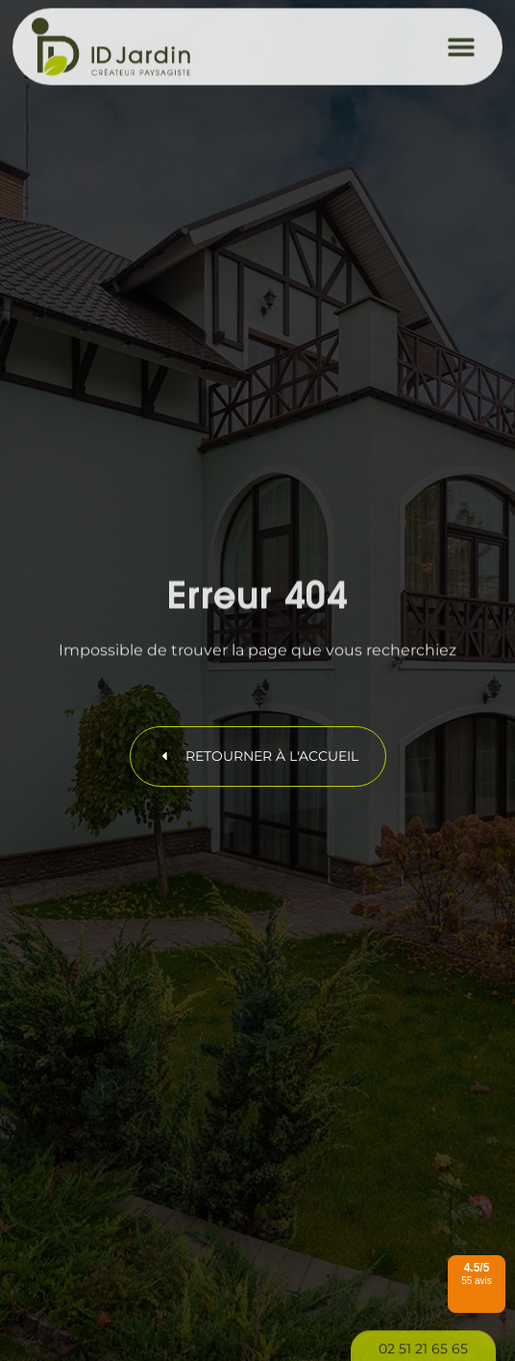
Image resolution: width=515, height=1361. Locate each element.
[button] (461, 40)
